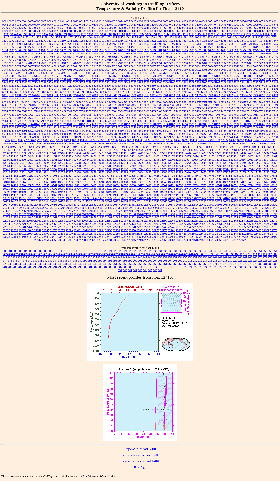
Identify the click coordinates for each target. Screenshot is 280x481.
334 (255, 267)
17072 (202, 172)
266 (190, 263)
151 (165, 257)
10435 (91, 140)
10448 (138, 140)
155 (185, 257)
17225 (6, 175)
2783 (191, 59)
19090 (273, 188)
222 (245, 260)
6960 (5, 104)
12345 (52, 149)
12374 (186, 149)
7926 (24, 121)
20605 (218, 204)
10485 (232, 140)
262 (170, 263)
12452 (61, 156)
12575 (140, 159)
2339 (101, 59)
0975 (38, 34)
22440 (100, 223)
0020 (114, 21)
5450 (185, 88)
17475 (202, 175)
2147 (31, 56)
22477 (140, 223)
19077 (257, 188)
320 (185, 267)
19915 (38, 198)
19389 (257, 191)
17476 (210, 175)
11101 (191, 146)
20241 (140, 201)
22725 (124, 227)
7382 (108, 111)
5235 (230, 79)
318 (175, 267)
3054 (159, 63)
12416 (155, 153)
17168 (250, 172)
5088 (236, 69)
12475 (187, 156)
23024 (195, 230)
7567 (76, 114)
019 (100, 251)
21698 (140, 214)
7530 (256, 111)
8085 (185, 121)
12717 (155, 166)
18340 (163, 182)
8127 (255, 121)
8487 (230, 130)
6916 (223, 101)
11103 (206, 146)
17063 (195, 172)
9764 (33, 140)
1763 (95, 53)
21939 (187, 217)
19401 (273, 191)
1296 (88, 40)
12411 (124, 153)
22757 (202, 227)
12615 (250, 159)
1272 (11, 40)
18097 (265, 178)
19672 (171, 194)
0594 (114, 27)
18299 (108, 182)
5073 (140, 69)
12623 (37, 162)
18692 (147, 185)
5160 (69, 76)
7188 (159, 108)
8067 (159, 121)
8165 (95, 124)
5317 (268, 82)
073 (95, 254)
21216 (30, 211)
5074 (146, 69)
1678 (146, 50)
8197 (236, 124)
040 (205, 251)
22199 (163, 220)
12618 (273, 159)
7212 (191, 108)
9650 (153, 137)
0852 (146, 31)
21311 (108, 211)
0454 (172, 24)
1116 (179, 34)
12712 (132, 166)
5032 (185, 66)
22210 (179, 220)
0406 (95, 24)
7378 (95, 111)
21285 (61, 211)
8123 (236, 121)
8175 (140, 124)
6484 (121, 98)
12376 (194, 149)
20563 (140, 204)
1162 (101, 37)
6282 (43, 95)
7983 (56, 121)
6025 (31, 92)
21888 (116, 217)
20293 (202, 201)
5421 (82, 88)
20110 (249, 198)
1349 (11, 43)
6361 (11, 98)
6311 (153, 95)
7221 (236, 108)
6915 (217, 101)
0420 (127, 24)
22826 (6, 230)
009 (50, 251)
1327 (178, 40)
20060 (179, 198)
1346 (268, 40)
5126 (178, 72)
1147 (6, 37)
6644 (268, 98)
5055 (37, 69)
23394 (187, 233)
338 (275, 267)
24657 (218, 239)
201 (140, 260)
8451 (127, 130)
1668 (88, 50)
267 (195, 263)
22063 (37, 220)
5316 (262, 82)
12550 (92, 159)
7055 (63, 104)
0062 (5, 24)
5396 (230, 85)
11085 (90, 146)
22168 (132, 220)
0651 (204, 27)
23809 (273, 236)
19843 (265, 194)
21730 (155, 214)
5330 (76, 85)
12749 (30, 169)
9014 (88, 133)
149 (155, 257)
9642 (133, 137)
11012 (195, 143)
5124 (165, 72)
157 (195, 257)
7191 (178, 108)
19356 (226, 191)
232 (20, 263)
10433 (75, 140)
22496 (163, 223)
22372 (61, 223)
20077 (195, 198)
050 (255, 251)
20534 (100, 204)
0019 (108, 21)
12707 (100, 166)
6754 (63, 101)
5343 (114, 85)
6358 (268, 95)
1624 (5, 50)
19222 (132, 191)
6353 (236, 95)
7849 (262, 117)
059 (25, 254)
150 (160, 257)
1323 (159, 40)
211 (190, 260)
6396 (76, 98)
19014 (155, 188)
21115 (257, 207)
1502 (146, 43)
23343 (147, 233)
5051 (18, 69)
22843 (30, 230)
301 (90, 267)
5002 (275, 63)
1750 (11, 53)
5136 (236, 72)
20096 (218, 198)
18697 (155, 185)
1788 (230, 53)
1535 (24, 47)
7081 (127, 104)
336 (265, 267)
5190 (256, 76)
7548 (11, 114)
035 (180, 251)
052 (265, 251)
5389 (198, 85)
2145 (18, 56)
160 (210, 257)
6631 (191, 98)
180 (35, 260)
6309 (140, 95)
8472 (166, 130)
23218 (100, 233)
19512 (69, 194)
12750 (37, 169)
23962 (155, 239)
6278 (18, 95)
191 (90, 260)
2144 (11, 56)
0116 (56, 24)
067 (65, 254)
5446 (159, 88)
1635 (56, 50)
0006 (37, 21)
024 (125, 251)
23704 (187, 236)
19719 (202, 194)
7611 (255, 114)
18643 (108, 185)
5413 (31, 88)
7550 (18, 114)
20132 (273, 198)
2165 (140, 56)
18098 (273, 178)
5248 (37, 82)
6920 (249, 101)
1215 (248, 37)
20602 (202, 204)
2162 (121, 56)
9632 (114, 137)
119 (5, 257)
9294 (268, 133)
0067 (37, 24)
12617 (265, 159)
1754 (37, 53)
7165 (88, 108)
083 (145, 254)
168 (250, 257)
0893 (6, 34)
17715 (53, 178)
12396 (37, 153)
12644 (202, 162)
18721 (171, 185)
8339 (211, 127)
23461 (257, 233)
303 (100, 267)
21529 (45, 214)
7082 (134, 104)
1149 (19, 37)
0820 (11, 31)
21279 (53, 211)
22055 (22, 220)
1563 (56, 47)
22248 (242, 220)
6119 (152, 92)
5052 (24, 69)
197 (120, 260)
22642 (30, 227)
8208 (24, 127)
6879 (146, 101)
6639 (236, 98)
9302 (18, 137)
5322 (24, 85)
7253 (275, 108)
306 (115, 267)
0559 (5, 27)
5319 (5, 85)
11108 (244, 146)
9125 (172, 133)
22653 (37, 227)
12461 (132, 156)
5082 (198, 69)
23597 (132, 236)
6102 (121, 92)
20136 (22, 201)
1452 (108, 43)
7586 (133, 114)
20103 (226, 198)
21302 (100, 211)
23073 (14, 233)
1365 (50, 43)
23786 (250, 236)
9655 (166, 137)
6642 (256, 98)
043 (220, 251)
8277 (166, 127)
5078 (172, 69)
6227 (243, 92)
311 (140, 267)
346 (155, 270)
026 (135, 251)
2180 (230, 56)
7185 (140, 108)
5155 (37, 76)
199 (130, 260)
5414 (37, 88)
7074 (95, 104)
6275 (275, 92)
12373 (178, 149)
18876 (85, 188)
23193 (92, 233)
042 (215, 251)
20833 (100, 207)
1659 (76, 50)
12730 (218, 166)
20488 (37, 204)
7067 (82, 104)
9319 (82, 137)
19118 (29, 191)
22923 (92, 230)
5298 (159, 82)
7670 (133, 117)
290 (35, 267)
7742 (198, 117)
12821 (22, 172)
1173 (171, 37)
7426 (191, 111)
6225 (230, 92)
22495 (155, 223)
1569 (95, 47)
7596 (172, 114)
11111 (259, 146)
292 (45, 267)
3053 (153, 63)
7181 (114, 108)
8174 (133, 124)
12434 (265, 153)
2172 (185, 56)
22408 (77, 223)
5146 (24, 76)
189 (80, 260)
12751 (45, 169)
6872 (121, 101)
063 (45, 254)
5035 (204, 66)
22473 (124, 223)
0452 (159, 24)
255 (135, 263)
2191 (5, 59)
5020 (114, 66)
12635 (132, 162)
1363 (37, 43)
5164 (95, 76)
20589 (179, 204)
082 (140, 254)
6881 (153, 101)
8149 (50, 124)
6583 (166, 98)
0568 (37, 27)
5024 (133, 66)
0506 (236, 24)
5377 (140, 85)
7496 (236, 111)
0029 (146, 21)
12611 (218, 159)
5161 (76, 76)
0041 (204, 21)
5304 (198, 82)
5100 (25, 72)
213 (200, 260)
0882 (249, 31)
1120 (204, 34)
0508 (249, 24)
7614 (275, 114)
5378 (146, 85)
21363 (132, 211)
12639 (163, 162)
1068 (58, 34)
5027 (153, 66)
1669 (95, 50)
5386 (185, 85)
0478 (217, 24)
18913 (100, 188)
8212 (50, 127)
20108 (234, 198)
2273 (50, 59)
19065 (218, 188)
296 (65, 267)
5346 (127, 85)
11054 (257, 143)
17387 (124, 175)
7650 (76, 117)
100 (200, 254)
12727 (195, 166)
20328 (210, 201)
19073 (250, 188)
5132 (210, 72)
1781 (185, 53)
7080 (121, 104)
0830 (63, 31)
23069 (265, 230)
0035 (185, 21)
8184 (185, 124)
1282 (76, 40)
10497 (271, 140)
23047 (218, 230)
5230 (198, 79)
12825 (53, 172)
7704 (191, 117)
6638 (230, 98)
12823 (37, 172)
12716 (147, 166)
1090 (128, 34)
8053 (140, 121)
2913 (121, 63)
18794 (250, 185)
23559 (100, 236)
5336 (108, 85)
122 (20, 257)
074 (100, 254)
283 (275, 263)
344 (145, 270)
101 (205, 254)
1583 (185, 47)
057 (15, 254)
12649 (242, 162)
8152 (63, 124)
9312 (56, 137)
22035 (6, 220)
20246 (147, 201)
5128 (191, 72)
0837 (108, 31)
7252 (268, 108)
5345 (121, 85)
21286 (69, 211)
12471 (163, 156)
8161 (69, 124)
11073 (44, 146)
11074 (51, 146)
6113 (133, 92)
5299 (166, 82)
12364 (107, 149)
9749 (236, 137)
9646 (146, 137)
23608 (147, 236)
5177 (178, 76)
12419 (179, 153)
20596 (195, 204)
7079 (114, 104)
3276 (172, 63)
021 (110, 251)
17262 (14, 175)
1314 (108, 40)
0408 (108, 24)
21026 (226, 207)
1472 (127, 43)
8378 (249, 127)
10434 (83, 140)
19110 (22, 191)
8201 (262, 124)
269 (205, 263)
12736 (242, 166)
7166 (95, 108)
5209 (69, 79)
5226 (172, 79)
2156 (88, 56)
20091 (210, 198)
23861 (69, 239)
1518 (230, 43)
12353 (60, 149)
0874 (204, 31)
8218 (88, 127)
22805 (265, 227)
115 (260, 254)
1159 (82, 37)
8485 (217, 130)
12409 (108, 153)
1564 (63, 47)
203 (150, 260)
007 (40, 251)
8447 (114, 130)
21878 (85, 217)
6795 (108, 101)
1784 (204, 53)
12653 (273, 162)
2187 (256, 56)
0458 (198, 24)
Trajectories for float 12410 (140, 448)
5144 (11, 76)
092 (175, 254)
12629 (85, 162)
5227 (178, 79)
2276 (69, 59)
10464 (201, 140)
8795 (18, 133)
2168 (159, 56)
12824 (45, 172)
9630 (101, 137)
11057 (272, 143)
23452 (242, 233)
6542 (159, 98)
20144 (45, 201)
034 (175, 251)
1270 (273, 37)
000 (5, 251)
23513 (53, 236)
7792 (217, 117)
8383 (275, 127)
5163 (88, 76)
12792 (265, 169)
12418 (171, 153)
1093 (148, 34)
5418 (63, 88)
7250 (256, 108)
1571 (108, 47)
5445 (153, 88)
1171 (158, 37)
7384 (114, 111)
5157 (50, 76)
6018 (262, 88)
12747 (14, 169)
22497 (171, 223)
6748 (24, 101)
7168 (108, 108)
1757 (56, 53)
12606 (179, 159)
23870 (85, 239)
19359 (234, 191)
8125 (243, 121)
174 (5, 260)
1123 (223, 34)
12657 (30, 166)
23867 (77, 239)
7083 (140, 104)
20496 (53, 204)
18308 (124, 182)
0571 (56, 27)
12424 (210, 153)
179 (30, 260)
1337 (217, 40)
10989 (93, 143)
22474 (132, 223)
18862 (69, 188)
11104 (214, 146)
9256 (191, 133)
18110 (14, 182)
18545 (30, 185)
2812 (24, 63)
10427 (59, 140)
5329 (69, 85)
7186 (146, 108)
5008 (37, 66)
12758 (85, 169)
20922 (148, 207)
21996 (265, 217)
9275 (236, 133)
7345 (63, 111)
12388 (6, 153)
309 (130, 267)
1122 (216, 34)
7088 (166, 104)
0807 (275, 27)
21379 (147, 211)
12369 (147, 149)
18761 (218, 185)
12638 (155, 162)
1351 (24, 43)
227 (270, 260)
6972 (37, 104)
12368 (139, 149)
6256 (268, 92)
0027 (133, 21)
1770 (140, 53)
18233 (69, 182)
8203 (268, 124)
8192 (211, 124)
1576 (140, 47)
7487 (230, 111)
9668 (204, 137)
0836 (101, 31)
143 (125, 257)
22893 (69, 230)
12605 (171, 159)
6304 (108, 95)
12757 (77, 169)
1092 (141, 34)
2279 (88, 59)
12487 (273, 156)
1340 (236, 40)
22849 (37, 230)
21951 (202, 217)
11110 (252, 146)
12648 (234, 162)
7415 (172, 111)
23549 (85, 236)
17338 (85, 175)
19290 (155, 191)
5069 (121, 69)
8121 (230, 121)
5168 (121, 76)
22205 (171, 220)
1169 (145, 37)
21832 (265, 214)
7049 (56, 104)
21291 (77, 211)
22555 (234, 223)
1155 (57, 37)
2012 (275, 53)
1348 (5, 43)
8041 (121, 121)
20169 (77, 201)
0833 (82, 31)
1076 (77, 34)
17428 (155, 175)
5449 (178, 88)
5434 (133, 88)
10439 (114, 140)
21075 (242, 207)
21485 (249, 211)
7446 (211, 111)
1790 (243, 53)
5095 (5, 72)
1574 (127, 47)
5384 (172, 85)
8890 (43, 133)
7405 (153, 111)
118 (274, 254)
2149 (43, 56)
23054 (242, 230)
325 (210, 267)
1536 (31, 47)
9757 (268, 137)
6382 (37, 98)
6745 (5, 101)
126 (40, 257)
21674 (116, 214)
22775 (234, 227)
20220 (116, 201)
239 (55, 263)
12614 (242, 159)
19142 (61, 191)
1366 (56, 43)
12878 (92, 172)
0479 (223, 24)
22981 (171, 230)
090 (170, 254)
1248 (260, 37)
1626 (18, 50)
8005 (69, 121)
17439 (179, 175)
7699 (178, 117)
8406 (69, 130)
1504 (159, 43)
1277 (43, 40)
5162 (82, 76)
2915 (133, 63)
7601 (204, 114)
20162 (69, 201)
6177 (172, 92)
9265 (217, 133)
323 (200, 267)
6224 (223, 92)
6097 (95, 92)
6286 (69, 95)
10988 (85, 143)
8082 (179, 121)
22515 (187, 223)
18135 (29, 182)
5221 (140, 79)
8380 (256, 127)
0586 (82, 27)
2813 (31, 63)
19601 (116, 194)
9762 (20, 140)
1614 (223, 47)
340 (125, 270)
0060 (268, 21)
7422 (178, 111)
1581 (172, 47)
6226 (236, 92)
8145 (37, 124)
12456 (92, 156)
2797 (275, 59)
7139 (255, 104)
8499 (256, 130)
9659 (178, 137)
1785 (211, 53)
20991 (210, 207)
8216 (76, 127)
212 (195, 260)
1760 (76, 53)
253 (125, 263)
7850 (268, 117)
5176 (172, 76)
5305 (204, 82)
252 (120, 263)
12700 (77, 166)
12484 (257, 156)
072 (90, 254)
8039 (114, 121)
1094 (154, 34)
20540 (108, 204)
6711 (275, 98)
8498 (249, 130)
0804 (262, 27)
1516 (217, 43)
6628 (172, 98)
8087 (191, 121)
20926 (155, 207)
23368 (171, 233)
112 (245, 254)
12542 (61, 159)
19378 (249, 191)
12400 (53, 153)
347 (160, 270)
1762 (88, 53)
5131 (204, 72)
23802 (257, 236)
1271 (5, 40)
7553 (31, 114)
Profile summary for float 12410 (139, 455)
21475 (234, 211)
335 (260, 267)
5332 (88, 85)
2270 (31, 59)
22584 (265, 223)
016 (85, 251)
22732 (140, 227)
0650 (198, 27)
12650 (250, 162)
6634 (211, 98)
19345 (210, 191)
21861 (53, 217)
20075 (187, 198)
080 (130, 254)
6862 (114, 101)
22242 (226, 220)
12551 (100, 159)
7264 (50, 111)
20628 (265, 204)
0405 (88, 24)
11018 (218, 143)
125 (35, 257)
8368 (217, 127)
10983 (46, 143)
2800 (18, 63)
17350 (100, 175)
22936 (108, 230)
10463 (193, 140)
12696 (69, 166)
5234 (223, 79)
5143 (5, 76)
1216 (254, 37)
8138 (5, 124)
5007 (31, 66)
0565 (18, 27)
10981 (30, 143)
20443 (22, 204)
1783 (198, 53)
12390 (14, 153)
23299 (116, 233)
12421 (195, 153)
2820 (76, 63)
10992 (117, 143)
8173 (127, 124)
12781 (187, 169)
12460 (124, 156)
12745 (6, 169)
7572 (95, 114)
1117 (185, 34)
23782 (242, 236)
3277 (178, 63)
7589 (146, 114)
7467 (223, 111)
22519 (195, 223)
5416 (50, 88)
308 (125, 267)
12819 (6, 172)
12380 (225, 149)
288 (25, 267)
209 (180, 260)
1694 (236, 50)
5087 (230, 69)
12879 (100, 172)
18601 (77, 185)
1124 (229, 34)
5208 (63, 79)
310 (135, 267)
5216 (114, 79)
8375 (243, 127)
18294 (100, 182)
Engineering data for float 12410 (140, 461)
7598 (185, 114)
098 (190, 254)
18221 (61, 182)
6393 (63, 98)
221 (240, 260)
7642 (56, 117)
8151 (56, 124)
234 (30, 263)
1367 (63, 43)
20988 (203, 207)
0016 (95, 21)
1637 (63, 50)
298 (75, 267)
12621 (22, 162)
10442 (122, 140)
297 (70, 267)
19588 (100, 194)
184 (55, 260)
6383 (43, 98)
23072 (6, 233)
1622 (268, 47)
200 (135, 260)
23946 (140, 239)
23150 (69, 233)
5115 (114, 72)
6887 (185, 101)
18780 (242, 185)
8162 (76, 124)
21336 (116, 211)
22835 (22, 230)
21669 (108, 214)
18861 (61, 188)
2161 (114, 56)
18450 (257, 182)
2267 (11, 59)
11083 (75, 146)
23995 (179, 239)
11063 (20, 146)
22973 (163, 230)
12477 (202, 156)
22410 (85, 223)
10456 (161, 140)
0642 (153, 27)
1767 (121, 53)
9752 (249, 137)
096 (180, 254)
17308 (53, 175)
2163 (127, 56)
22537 (210, 223)
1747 (268, 50)
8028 (108, 121)
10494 (256, 140)
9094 (140, 133)
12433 (257, 153)
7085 (153, 104)
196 (115, 260)
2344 (133, 59)
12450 (45, 156)
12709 (116, 166)
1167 (133, 37)
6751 (43, 101)
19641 (155, 194)
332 (245, 267)
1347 (275, 40)
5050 (11, 69)
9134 (178, 133)
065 (55, 254)
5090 (249, 69)
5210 (76, 79)
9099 (159, 133)
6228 (249, 92)
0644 (166, 27)
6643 (262, 98)
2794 (256, 59)
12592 (147, 159)
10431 (67, 140)
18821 (14, 188)
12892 (179, 172)
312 (145, 267)
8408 (76, 130)
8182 (172, 124)
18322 (147, 182)
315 (160, 267)
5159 (63, 76)
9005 (82, 133)
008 (45, 251)
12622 (30, 162)
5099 (18, 72)
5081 (191, 69)
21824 (250, 214)
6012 (255, 88)
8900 (76, 133)
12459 (116, 156)
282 (270, 263)
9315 (69, 137)
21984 (250, 217)
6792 (88, 101)
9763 (27, 140)
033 (170, 251)
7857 (275, 117)
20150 (61, 201)
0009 (50, 21)
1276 (37, 40)
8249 (133, 127)
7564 (69, 114)
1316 (121, 40)
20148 (53, 201)
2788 (223, 59)
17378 (108, 175)
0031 (159, 21)
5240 (262, 79)
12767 (100, 169)
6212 (185, 92)
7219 (223, 108)
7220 (230, 108)
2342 (121, 59)
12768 (108, 169)
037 (190, 251)
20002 (108, 198)
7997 (63, 121)
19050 (195, 188)
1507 (166, 43)
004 (25, 251)
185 (60, 260)
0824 (37, 31)
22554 (226, 223)
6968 (24, 104)
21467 (226, 211)
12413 (140, 153)
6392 (56, 98)
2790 (236, 59)
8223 (95, 127)
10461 (185, 140)
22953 (116, 230)
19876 (22, 198)
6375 (24, 98)
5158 (56, 76)
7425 (185, 111)
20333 (226, 201)
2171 (178, 56)
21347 (124, 211)
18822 (22, 188)
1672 (114, 50)
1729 (256, 50)
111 (240, 254)
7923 (18, 121)
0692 (249, 27)
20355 (257, 201)
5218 (127, 79)
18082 (250, 178)
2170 (172, 56)
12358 (68, 149)
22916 (85, 230)
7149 (275, 104)
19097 (6, 191)
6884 (172, 101)
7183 (127, 108)
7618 (11, 117)
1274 (24, 40)
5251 (56, 82)
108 (225, 254)
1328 (185, 40)
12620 (14, 162)
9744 (230, 137)
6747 (18, 101)
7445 (204, 111)
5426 (114, 88)
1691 (217, 50)
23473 (265, 233)
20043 (140, 198)
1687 (198, 50)
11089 (105, 146)
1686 (191, 50)
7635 (43, 117)
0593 (108, 27)
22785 (242, 227)
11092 (129, 146)
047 (240, 251)
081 (135, 254)
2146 (24, 56)
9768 (52, 140)
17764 (69, 178)
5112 (95, 72)
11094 (144, 146)
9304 (31, 137)
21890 (124, 217)
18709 (163, 185)
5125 (171, 72)
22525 (202, 223)
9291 (256, 133)
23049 (226, 230)
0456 (185, 24)
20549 (124, 204)
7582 (121, 114)
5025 (140, 66)
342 (135, 270)
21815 (234, 214)
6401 (95, 98)
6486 (133, 98)
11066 (36, 146)
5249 (43, 82)
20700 (53, 207)
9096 (153, 133)
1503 (153, 43)
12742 (265, 166)
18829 (37, 188)
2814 (37, 63)
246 (90, 263)
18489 (14, 185)
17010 (187, 172)
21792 (195, 214)
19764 (242, 194)
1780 (178, 53)
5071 (127, 69)
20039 (124, 198)
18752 (202, 185)
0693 (256, 27)
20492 (45, 204)
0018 (101, 21)
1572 (114, 47)
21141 (273, 207)
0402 (76, 24)
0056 (243, 21)
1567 (82, 47)
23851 (45, 239)
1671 (108, 50)
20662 (30, 207)
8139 (11, 124)
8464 (146, 130)
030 (155, 251)
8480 (191, 130)
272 (220, 263)
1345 (262, 40)
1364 (43, 43)
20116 (257, 198)
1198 (196, 37)
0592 (101, 27)
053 (270, 251)
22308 (45, 223)
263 (175, 263)
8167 (108, 124)
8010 (89, 121)
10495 (264, 140)
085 (155, 254)
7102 (211, 104)
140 (110, 257)
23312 (124, 233)
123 (25, 257)
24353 (187, 239)
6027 (44, 92)
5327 (56, 85)
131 (65, 257)
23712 (195, 236)
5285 (133, 82)
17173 (257, 172)
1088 (116, 34)
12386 (272, 149)
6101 (114, 92)
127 (45, 257)
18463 (273, 182)
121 (15, 257)
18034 (195, 178)
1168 (139, 37)
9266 (223, 133)
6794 (101, 101)
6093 (69, 92)
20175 (85, 201)
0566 (24, 27)
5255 (76, 82)
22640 (22, 227)
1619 (256, 47)
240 (60, 263)
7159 (63, 108)
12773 (132, 169)
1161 (95, 37)
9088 (121, 133)
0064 (18, 24)
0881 (243, 31)
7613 (268, 114)
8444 (108, 130)
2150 (50, 56)
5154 (31, 76)
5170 (133, 76)
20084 (202, 198)
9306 (44, 137)
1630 (24, 50)
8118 (223, 121)
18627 (92, 185)
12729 (210, 166)
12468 (155, 156)
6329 (172, 95)
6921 (256, 101)
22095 (77, 220)
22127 (100, 220)
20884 (124, 207)
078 (120, 254)
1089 (122, 34)
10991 (109, 143)
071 (85, 254)
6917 (230, 101)
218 (225, 260)
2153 (69, 56)
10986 (70, 143)
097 (185, 254)
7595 (166, 114)
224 (255, 260)
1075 (71, 34)
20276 (187, 201)
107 (220, 254)
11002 (164, 143)
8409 (82, 130)
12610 (210, 159)
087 (165, 254)
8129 (262, 121)
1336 (211, 40)
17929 (124, 178)
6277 (11, 95)
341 (130, 270)
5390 (204, 85)
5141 (268, 72)
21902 (147, 217)
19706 (187, 194)
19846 (273, 194)
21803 (202, 214)
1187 (177, 37)
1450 (95, 43)
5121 (146, 72)
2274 (56, 59)
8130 (268, 121)
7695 (166, 117)
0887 (262, 31)
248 (100, 263)
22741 (155, 227)
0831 (69, 31)
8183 (178, 124)
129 (55, 257)
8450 (121, 130)
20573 (155, 204)
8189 (204, 124)
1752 (24, 53)
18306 (116, 182)
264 (180, 263)
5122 (152, 72)
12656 (22, 166)
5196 (18, 79)
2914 (127, 63)
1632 (37, 50)
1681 (159, 50)
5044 (249, 66)
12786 (226, 169)
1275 (31, 40)
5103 (44, 72)
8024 (101, 121)
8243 (121, 127)
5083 (204, 69)
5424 (101, 88)
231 (15, 263)
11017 (210, 143)
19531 (77, 194)
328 (225, 267)
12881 (116, 172)
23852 (53, 239)
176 (15, 260)
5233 (217, 79)
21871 (69, 217)
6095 (82, 92)
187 (70, 260)
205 (160, 260)
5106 (63, 72)
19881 (30, 198)
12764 (92, 169)
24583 (210, 239)
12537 (37, 159)
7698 (172, 117)
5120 (139, 72)
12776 (155, 169)
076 (110, 254)
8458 (133, 130)
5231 (204, 79)
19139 (53, 191)
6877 (140, 101)
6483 (114, 98)
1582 (178, 47)
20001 (100, 198)
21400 (163, 211)
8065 (146, 121)
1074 (64, 34)
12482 (242, 156)
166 (240, 257)
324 (205, 267)
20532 (92, 204)
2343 (127, 59)
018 (95, 251)
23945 (132, 239)
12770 (124, 169)
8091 (204, 121)
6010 (243, 88)
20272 (179, 201)
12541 (53, 159)
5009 (43, 66)
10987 (77, 143)
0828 (50, 31)
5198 (31, 79)
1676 (133, 50)
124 (30, 257)
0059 (262, 21)
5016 (88, 66)
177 (20, 260)
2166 (146, 56)
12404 (77, 153)
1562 (50, 47)
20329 (218, 201)
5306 (211, 82)
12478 (210, 156)
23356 (155, 233)
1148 (13, 37)
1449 (88, 43)
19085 (265, 188)
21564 (69, 214)
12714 (140, 166)
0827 (43, 31)
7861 (5, 121)
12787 (234, 169)
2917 (146, 63)
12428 (226, 153)
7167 (101, 108)
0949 (19, 34)
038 (195, 251)
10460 (177, 140)
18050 (202, 178)
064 (50, 254)
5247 (31, 82)
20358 (265, 201)
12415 (147, 153)
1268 (267, 37)
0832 (76, 31)
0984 (45, 34)
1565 (69, 47)
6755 (69, 101)
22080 (53, 220)
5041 (243, 66)
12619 (6, 162)
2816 (50, 63)
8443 (101, 130)
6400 (88, 98)
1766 (114, 53)
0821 (18, 31)
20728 (77, 207)
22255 (250, 220)
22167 (124, 220)
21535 (53, 214)
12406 (85, 153)
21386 (155, 211)
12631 (100, 162)
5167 (114, 76)
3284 (223, 63)
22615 (6, 227)
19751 (234, 194)
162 (220, 257)
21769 (179, 214)
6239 (262, 92)
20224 (124, 201)
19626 (147, 194)
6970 (31, 104)
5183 (217, 76)
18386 (210, 182)
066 (60, 254)
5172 (146, 76)
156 (190, 257)
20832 (93, 207)
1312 (95, 40)
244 (80, 263)
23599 (140, 236)
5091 (256, 69)
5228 (185, 79)
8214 (63, 127)
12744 (273, 166)
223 (250, 260)
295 (60, 267)
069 (75, 254)
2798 (5, 63)
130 (60, 257)
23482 (6, 236)
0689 (230, 27)
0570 (50, 27)
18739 (195, 185)
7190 (172, 108)
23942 (124, 239)
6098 (101, 92)
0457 (191, 24)
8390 (18, 130)
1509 (172, 43)
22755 (195, 227)
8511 (275, 130)
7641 (50, 117)
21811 (226, 214)
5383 (166, 85)
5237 (243, 79)
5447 (166, 88)
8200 (256, 124)
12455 (85, 156)
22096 (85, 220)
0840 (121, 31)
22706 (85, 227)
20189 (100, 201)
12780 (179, 169)
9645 (140, 137)
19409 (6, 194)
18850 (45, 188)
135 (85, 257)
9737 (223, 137)
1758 (63, 53)
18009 (155, 178)
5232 (211, 79)
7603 (211, 114)
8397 (56, 130)
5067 (108, 69)
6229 (255, 92)
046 (235, 251)
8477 (185, 130)
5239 (256, 79)
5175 (166, 76)
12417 (163, 153)
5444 (146, 88)
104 (215, 254)
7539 (262, 111)
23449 (234, 233)
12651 (257, 162)
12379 (217, 149)
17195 (273, 172)
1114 (167, 34)
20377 (6, 204)
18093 (257, 178)
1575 (133, 47)
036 (185, 251)
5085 (217, 69)
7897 (11, 121)
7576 (108, 114)
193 (100, 260)
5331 (82, 85)
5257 (82, 82)
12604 (163, 159)
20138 (37, 201)
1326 (172, 40)
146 (140, 257)
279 (255, 263)
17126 (218, 172)
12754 (61, 169)
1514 (204, 43)
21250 (37, 211)
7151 (11, 108)
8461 (140, 130)
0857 (178, 31)
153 (175, 257)
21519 (30, 214)
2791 (243, 59)
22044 (14, 220)
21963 (218, 217)
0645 (172, 27)
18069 (234, 178)
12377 (202, 149)
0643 (159, 27)
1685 (185, 50)
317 (170, 267)
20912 (132, 207)
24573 (202, 239)
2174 (198, 56)
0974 (32, 34)
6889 (198, 101)
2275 (63, 59)
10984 (54, 143)
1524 (268, 43)
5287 (140, 82)
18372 (194, 182)
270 (210, 263)
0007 (43, 21)
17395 (132, 175)
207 (170, 260)
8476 (178, 130)
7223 (249, 108)
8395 (50, 130)
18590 (61, 185)
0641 (146, 27)
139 (105, 257)
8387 (11, 130)
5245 (18, 82)
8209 (31, 127)
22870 (53, 230)
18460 (265, 182)
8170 (114, 124)
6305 (114, 95)
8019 (95, 121)
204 (155, 260)
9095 (146, 133)
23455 (250, 233)
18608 (85, 185)
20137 (30, 201)
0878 (230, 31)
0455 (178, 24)
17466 (195, 175)
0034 (178, 21)
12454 (77, 156)
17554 (265, 175)
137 (95, 257)
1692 (223, 50)
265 (185, 263)
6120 (159, 92)
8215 (69, 127)
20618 (226, 204)
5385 (178, 85)
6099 (108, 92)
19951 (45, 198)
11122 (29, 149)
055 (5, 254)
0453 (166, 24)
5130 (197, 72)
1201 (215, 37)
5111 (89, 72)
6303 (101, 95)
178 (25, 260)
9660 (185, 137)
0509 (256, 24)
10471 (216, 140)
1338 (223, 40)
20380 (14, 204)
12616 (257, 159)
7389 (121, 111)
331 (240, 267)
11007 (179, 143)
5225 (166, 79)
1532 (11, 47)
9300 (5, 137)
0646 (178, 27)
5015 (82, 66)
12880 (108, 172)
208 (175, 260)
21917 (171, 217)
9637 (127, 137)
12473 (179, 156)
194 (105, 260)
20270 (171, 201)
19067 (234, 188)
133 (75, 257)
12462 (140, 156)
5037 (217, 66)
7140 (262, 104)
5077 (166, 69)
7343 (56, 111)
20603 (210, 204)
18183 (53, 182)
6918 (236, 101)
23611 (163, 236)
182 (45, 260)
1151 (32, 37)
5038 (223, 66)
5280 (101, 82)
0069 (50, 24)
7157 (50, 108)
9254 (185, 133)
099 (195, 254)
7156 (43, 108)
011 (60, 251)
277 (245, 263)
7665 (114, 117)
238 (50, 263)
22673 (53, 227)
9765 (39, 140)
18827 (30, 188)
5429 (121, 88)
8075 (166, 121)
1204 (235, 37)
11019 (226, 143)
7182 (121, 108)
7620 (24, 117)
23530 (77, 236)
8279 (172, 127)
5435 (140, 88)
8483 (211, 130)
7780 (204, 117)
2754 (172, 59)
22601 (273, 223)
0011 (63, 21)
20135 (14, 201)
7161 (76, 108)
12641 (179, 162)
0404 (82, 24)
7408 (159, 111)
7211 (185, 108)
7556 (37, 114)
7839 (249, 117)
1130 (267, 34)
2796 (268, 59)
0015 (88, 21)
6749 (31, 101)
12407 (92, 153)
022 (115, 251)
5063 (82, 69)
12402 (69, 153)
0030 (153, 21)
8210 (37, 127)
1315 (114, 40)
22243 (234, 220)
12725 (187, 166)
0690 (236, 27)
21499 (6, 214)
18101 (6, 182)
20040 (132, 198)
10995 (132, 143)
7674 (146, 117)
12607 (187, 159)
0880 (236, 31)
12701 (85, 166)
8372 (230, 127)
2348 (159, 59)
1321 (146, 40)
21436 (194, 211)
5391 (211, 85)
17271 (37, 175)
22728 (132, 227)
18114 (22, 182)
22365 (53, 223)
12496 (22, 159)
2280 (95, 59)
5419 (69, 88)
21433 (187, 211)
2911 (108, 63)
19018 (171, 188)
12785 (218, 169)
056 (10, 254)
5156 (43, 76)
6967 (18, 104)
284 (5, 267)
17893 (100, 178)
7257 (11, 111)
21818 (242, 214)
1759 (69, 53)
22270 (273, 220)
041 (210, 251)
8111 (217, 121)
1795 (262, 53)
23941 (116, 239)
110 (235, 254)
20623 (250, 204)
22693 (69, 227)
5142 (274, 72)
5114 (108, 72)
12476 (195, 156)
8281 (178, 127)
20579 (163, 204)
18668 (132, 185)
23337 (140, 233)
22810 (273, 227)
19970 (61, 198)
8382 (268, 127)
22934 (100, 230)
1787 (223, 53)
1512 (191, 43)
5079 (178, 69)
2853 (88, 63)
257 (145, 263)
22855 (45, 230)
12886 (155, 172)
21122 (265, 207)
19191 (100, 191)
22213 (187, 220)
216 (215, 260)
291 (40, 267)
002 (15, 251)
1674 (127, 50)
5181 (204, 76)
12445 (6, 156)
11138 (45, 149)
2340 (108, 59)
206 (165, 260)
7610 (249, 114)
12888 (163, 172)
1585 (198, 47)
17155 (242, 172)
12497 (30, 159)
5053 (31, 69)
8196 (230, 124)
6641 (249, 98)
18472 (6, 185)
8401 (63, 130)
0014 (82, 21)
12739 (250, 166)
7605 (223, 114)
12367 (131, 149)
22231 (210, 220)
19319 (187, 191)
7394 (127, 111)
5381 (159, 85)
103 (210, 254)
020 (105, 251)
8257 (159, 127)
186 (65, 260)
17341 (92, 175)
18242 (77, 182)
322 (195, 267)
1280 (63, 40)
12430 (242, 153)
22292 (37, 223)
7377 (88, 111)
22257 (257, 220)
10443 (130, 140)
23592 (116, 236)
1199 (202, 37)
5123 (159, 72)
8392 (31, 130)
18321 (139, 182)
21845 (30, 217)
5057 (50, 69)
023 (120, 251)
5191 (262, 76)
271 (215, 263)
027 (140, 251)
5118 (127, 72)
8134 (275, 121)
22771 (226, 227)
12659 (45, 166)
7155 (37, 108)
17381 (116, 175)
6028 (50, 92)
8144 (31, 124)
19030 (179, 188)
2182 (243, 56)
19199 (108, 191)
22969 (140, 230)
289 (30, 267)
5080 (185, 69)
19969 (53, 198)
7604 (217, 114)
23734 (210, 236)
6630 (185, 98)
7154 (31, 108)
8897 (56, 133)
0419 (121, 24)
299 (80, 267)
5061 (69, 69)
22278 (14, 223)
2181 (236, 56)
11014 (202, 143)
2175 (204, 56)
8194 (223, 124)
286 (15, 267)
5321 (18, 85)
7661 (101, 117)
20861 (116, 207)
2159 (108, 56)
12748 (22, 169)
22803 (257, 227)
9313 (63, 137)
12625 (53, 162)
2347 (153, 59)
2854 (95, 63)
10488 (240, 140)
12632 (108, 162)
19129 (45, 191)
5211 (82, 79)
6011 (249, 88)
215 (210, 260)
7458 (217, 111)
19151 (69, 191)
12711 (124, 166)
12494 (14, 159)
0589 (88, 27)
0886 (256, 31)
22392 (69, 223)
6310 (146, 95)
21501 (14, 214)
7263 (43, 111)
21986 (257, 217)
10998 (156, 143)
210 (185, 260)
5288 (146, 82)
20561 (132, 204)
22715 (92, 227)
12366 (123, 149)
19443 (37, 194)
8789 (11, 133)
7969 (50, 121)
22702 (77, 227)
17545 (250, 175)
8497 (243, 130)
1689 (211, 50)
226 (265, 260)
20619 (234, 204)
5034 (198, 66)
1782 (191, 53)
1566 (76, 47)
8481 (198, 130)
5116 (120, 72)
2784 (198, 59)
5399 (249, 85)
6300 (82, 95)
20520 (61, 204)
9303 (24, 137)
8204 (275, 124)
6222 (210, 92)
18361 (179, 182)
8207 (18, 127)
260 (160, 263)
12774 (140, 169)
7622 (31, 117)
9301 (11, 137)
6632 (198, 98)
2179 (223, 56)
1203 (228, 37)
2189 (268, 56)
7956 (37, 121)
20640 (6, 207)
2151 (56, 56)
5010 (50, 66)
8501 (262, 130)
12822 (30, 172)
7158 (56, 108)
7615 (5, 117)
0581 (63, 27)
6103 (127, 92)
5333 (95, 85)
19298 (163, 191)
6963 (11, 104)
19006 (147, 188)
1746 (262, 50)
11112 (267, 146)
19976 (69, 198)
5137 (242, 72)
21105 (250, 207)
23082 (22, 233)
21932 (179, 217)
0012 (69, 21)
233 (25, 263)
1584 (191, 47)
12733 (226, 166)
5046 (262, 66)
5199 (37, 79)
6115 (140, 92)
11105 (221, 146)
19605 (124, 194)
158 (200, 257)
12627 (69, 162)
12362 (92, 149)
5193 (275, 76)
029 (150, 251)
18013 (163, 178)
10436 (98, 140)
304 (105, 267)
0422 (140, 24)
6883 (166, 101)
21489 (265, 211)
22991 (187, 230)
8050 (127, 121)
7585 (127, 114)
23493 (30, 236)
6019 (268, 88)
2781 (178, 59)
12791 (257, 169)
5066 (101, 69)
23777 (234, 236)
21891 (132, 217)
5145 (18, 76)
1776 (153, 53)
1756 (50, 53)
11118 (14, 149)
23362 (163, 233)
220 (235, 260)
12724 (179, 166)
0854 (159, 31)
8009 (82, 121)
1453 (114, 43)
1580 (166, 47)
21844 (22, 217)
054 (275, 251)
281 (265, 263)
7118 (236, 104)
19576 (85, 194)
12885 (147, 172)
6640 (243, 98)
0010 (56, 21)
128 (50, 257)
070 (80, 254)
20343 (242, 201)
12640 (171, 162)
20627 (257, 204)
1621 (262, 47)
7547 (5, 114)
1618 (249, 47)
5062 (76, 69)
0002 (11, 21)
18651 (116, 185)
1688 (204, 50)
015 (80, 251)
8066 (153, 121)
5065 (95, 69)
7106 (217, 104)
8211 (43, 127)
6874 (133, 101)
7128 (243, 104)
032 (165, 251)
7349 (69, 111)
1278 (50, 40)
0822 (24, 31)
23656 (171, 236)
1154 (51, 37)
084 (150, 254)
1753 (31, 53)
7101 (204, 104)
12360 (76, 149)
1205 (241, 37)
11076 (59, 146)
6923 (268, 101)
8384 (5, 130)
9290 (249, 133)
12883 (132, 172)
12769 (116, 169)
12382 (241, 149)
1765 (108, 53)
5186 (230, 76)
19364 (242, 191)
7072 (89, 104)
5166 (108, 76)
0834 (88, 31)
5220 (133, 79)
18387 (218, 182)
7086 (159, 104)
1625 (11, 50)
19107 (14, 191)
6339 (211, 95)
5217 (121, 79)
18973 (132, 188)
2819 (69, 63)
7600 (198, 114)
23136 (61, 233)
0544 (275, 24)
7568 (82, 114)
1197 (190, 37)
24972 (242, 239)
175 (10, 260)
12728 (202, 166)
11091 (121, 146)
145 (135, 257)
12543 (69, 159)
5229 (191, 79)
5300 (172, 82)
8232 (108, 127)
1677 (140, 50)
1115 (173, 34)
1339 (230, 40)
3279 (191, 63)
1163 (108, 37)
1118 (191, 34)
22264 (265, 220)
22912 (77, 230)
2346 (146, 59)
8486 (223, 130)
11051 (241, 143)
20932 (163, 207)
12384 (257, 149)
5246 (24, 82)
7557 (43, 114)
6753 (56, 101)
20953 (171, 207)
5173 (153, 76)
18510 (22, 185)
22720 (100, 227)
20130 (265, 198)
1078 (90, 34)
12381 (233, 149)
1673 (121, 50)
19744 (218, 194)
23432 (218, 233)
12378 (210, 149)
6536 (146, 98)
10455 (154, 140)
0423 (146, 24)
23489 (22, 236)
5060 (63, 69)
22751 (179, 227)
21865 (61, 217)
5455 (211, 88)
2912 (114, 63)
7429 (198, 111)
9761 (14, 140)
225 (260, 260)
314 (155, 267)
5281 (108, 82)
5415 (43, 88)
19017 (163, 188)
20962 (179, 207)
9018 (101, 133)
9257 (198, 133)
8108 (211, 121)
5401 (262, 85)
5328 (63, 85)
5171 (140, 76)
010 (55, 251)
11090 (113, 146)
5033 (191, 66)
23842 (37, 239)
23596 (124, 236)
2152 (63, 56)
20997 (218, 207)
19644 (163, 194)
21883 (108, 217)
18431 (249, 182)
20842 (108, 207)
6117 (146, 92)
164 (230, 257)
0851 (140, 31)
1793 (256, 53)
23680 (179, 236)
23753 (226, 236)
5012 (63, 66)
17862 (92, 178)
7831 (236, 117)
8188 (198, 124)
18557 (45, 185)
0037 (191, 21)
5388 (191, 85)
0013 (76, 21)
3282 (211, 63)
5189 (249, 76)
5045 (256, 66)
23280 (108, 233)
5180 (198, 76)
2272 (43, 59)
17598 (6, 178)
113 (250, 254)
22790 (250, 227)
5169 (127, 76)
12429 (234, 153)
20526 (69, 204)
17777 (77, 178)
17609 (14, 178)
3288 (249, 63)
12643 (195, 162)
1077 (83, 34)
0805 (268, 27)
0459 (204, 24)
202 (145, 260)
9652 (159, 137)
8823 (37, 133)
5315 (256, 82)
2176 (211, 56)
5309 (230, 82)
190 (85, 260)
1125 (235, 34)
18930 (116, 188)
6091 (56, 92)
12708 (108, 166)
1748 (275, 50)
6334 (178, 95)
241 (65, 263)
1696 (249, 50)
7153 (24, 108)
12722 (163, 166)
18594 (69, 185)
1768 (127, 53)
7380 (101, 111)
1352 (31, 43)
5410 (11, 88)
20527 (77, 204)
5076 (159, 69)
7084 (146, 104)
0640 (140, 27)
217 (220, 260)
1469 (121, 43)
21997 (273, 217)
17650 (30, 178)
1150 (25, 37)
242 (70, 263)
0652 (211, 27)
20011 (116, 198)
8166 (101, 124)
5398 (243, 85)
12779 (171, 169)
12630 (92, 162)
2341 (114, 59)
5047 (268, 66)
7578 (114, 114)
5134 (223, 72)
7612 (262, 114)
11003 (172, 143)
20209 (108, 201)
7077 (101, 104)
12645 (210, 162)
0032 (166, 21)
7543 (268, 111)
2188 (262, 56)
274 (230, 263)
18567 (53, 185)
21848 (37, 217)
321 (190, 267)
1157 (70, 37)
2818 (63, 63)
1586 (204, 47)
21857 (45, 217)
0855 (166, 31)
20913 (140, 207)
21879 (92, 217)
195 (110, 260)
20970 (187, 207)
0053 (223, 21)
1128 (255, 34)
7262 (37, 111)
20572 (147, 204)
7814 (230, 117)
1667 (82, 50)
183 (50, 260)
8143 (24, 124)
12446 (14, 156)
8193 (217, 124)
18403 (234, 182)
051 (260, 251)
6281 (37, 95)
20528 (85, 204)
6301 (88, 95)
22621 (14, 227)
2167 (153, 56)
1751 (18, 53)
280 (260, 263)
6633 (204, 98)
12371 (162, 149)
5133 (216, 72)
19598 (108, 194)
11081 (67, 146)
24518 (195, 239)
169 (255, 257)
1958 (268, 53)
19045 (187, 188)
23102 (37, 233)
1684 (178, 50)
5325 (43, 85)
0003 (18, 21)
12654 (6, 166)
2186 (249, 56)
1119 (198, 34)
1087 (109, 34)
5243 (5, 82)
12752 (53, 169)
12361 (84, 149)
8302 (198, 127)
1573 (121, 47)
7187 (153, 108)
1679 (153, 50)
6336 (191, 95)
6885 (178, 101)
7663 (108, 117)
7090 (179, 104)
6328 (166, 95)
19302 (171, 191)
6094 (76, 92)
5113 (101, 72)
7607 (236, 114)
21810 (218, 214)
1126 (242, 34)
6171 (165, 92)
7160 (69, 108)
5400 (256, 85)
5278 (88, 82)
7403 (146, 111)
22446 (108, 223)
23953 (147, 239)
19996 (93, 198)
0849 (133, 31)
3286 (236, 63)
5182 (211, 76)
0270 (63, 24)
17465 (187, 175)
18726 (179, 185)
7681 (153, 117)
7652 (82, 117)
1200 (209, 37)
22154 (116, 220)
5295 (153, 82)
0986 (51, 34)
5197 (24, 79)
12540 (45, 159)
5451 (191, 88)
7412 (166, 111)
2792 (249, 59)
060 (30, 254)
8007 (76, 121)
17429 (163, 175)
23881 (92, 239)
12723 (171, 166)
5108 (76, 72)
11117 (7, 149)
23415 (210, 233)
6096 (89, 92)
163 (225, 257)
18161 (37, 182)
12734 (234, 166)
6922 (262, 101)
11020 (234, 143)
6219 (198, 92)
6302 (95, 95)
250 (110, 263)
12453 (69, 156)
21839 (14, 217)
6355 (249, 95)
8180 (166, 124)
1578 (153, 47)
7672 (140, 117)
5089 (243, 69)
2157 (95, 56)
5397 (236, 85)
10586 (22, 143)
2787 (217, 59)
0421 (133, 24)
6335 (185, 95)
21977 (242, 217)
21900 (140, 217)
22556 (242, 223)
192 (95, 260)
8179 (159, 124)
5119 (133, 72)
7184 (133, 108)
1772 (146, 53)
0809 (5, 31)
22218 (195, 220)
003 (20, 251)
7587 (140, 114)
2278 (82, 59)
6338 (204, 95)
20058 (171, 198)
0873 (198, 31)
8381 (262, 127)
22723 (108, 227)
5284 (127, 82)
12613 (234, 159)
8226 (101, 127)
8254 (153, 127)
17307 (45, 175)
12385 (265, 149)
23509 (45, 236)
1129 (261, 34)
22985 (179, 230)
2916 (140, 63)
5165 (101, 76)
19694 (179, 194)
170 (260, 257)
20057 (163, 198)
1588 (217, 47)
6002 (223, 88)
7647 (63, 117)
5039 (230, 66)
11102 (198, 146)
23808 (265, 236)
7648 (69, 117)
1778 (166, 53)
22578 (257, 223)
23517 (61, 236)
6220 (204, 92)
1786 (217, 53)
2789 (230, 59)
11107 (237, 146)
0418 (114, 24)
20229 (132, 201)
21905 (155, 217)
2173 (191, 56)
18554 (37, 185)
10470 (208, 140)
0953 (26, 34)
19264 (139, 191)
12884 (140, 172)
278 (250, 263)
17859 (85, 178)
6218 (191, 92)
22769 (218, 227)
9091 (127, 133)
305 (110, 267)
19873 (6, 198)
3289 (256, 63)
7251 (262, 108)
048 (245, 251)
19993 (85, 198)
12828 (77, 172)
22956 (124, 230)
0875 (211, 31)
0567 (31, 27)
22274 (6, 223)
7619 (18, 117)
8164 (88, 124)
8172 (121, 124)
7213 (198, 108)
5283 (121, 82)
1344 (256, 40)
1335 (204, 40)
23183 (77, 233)
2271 (37, 59)
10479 (224, 140)
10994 (125, 143)
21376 (139, 211)
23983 (171, 239)
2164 (133, 56)
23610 (155, 236)
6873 (127, 101)
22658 (45, 227)
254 (130, 263)
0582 (69, 27)
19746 (226, 194)
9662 (191, 137)
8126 (249, 121)
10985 (62, 143)
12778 (163, 169)
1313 (101, 40)
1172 (165, 37)
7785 (211, 117)
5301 (178, 82)
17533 (234, 175)
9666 (198, 137)
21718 (147, 214)
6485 (127, 98)
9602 (95, 137)
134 (80, 257)
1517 (223, 43)
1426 (69, 43)
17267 (30, 175)
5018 (101, 66)
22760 (210, 227)
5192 (268, 76)
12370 (155, 149)
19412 (14, 194)
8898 (63, 133)
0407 (101, 24)
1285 (82, 40)
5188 (243, 76)
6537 (153, 98)
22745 (171, 227)
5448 (172, 88)
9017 (95, 133)
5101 (31, 72)
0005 (31, 21)
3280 (198, 63)
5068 (114, 69)
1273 (18, 40)
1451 (101, 43)
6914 (211, 101)
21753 (171, 214)
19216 (124, 191)
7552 (24, 114)
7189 (166, 108)
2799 (11, 63)
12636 (140, 162)
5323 (31, 85)
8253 (146, 127)
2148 (37, 56)
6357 (262, 95)
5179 (191, 76)
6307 (127, 95)
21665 (100, 214)
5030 (172, 66)
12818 (273, 169)
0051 (211, 21)
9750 (243, 137)
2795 (262, 59)
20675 (38, 207)
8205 (5, 127)
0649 (191, 27)
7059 (69, 104)
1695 (243, 50)
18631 (100, 185)
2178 (217, 56)
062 (40, 254)
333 (250, 267)
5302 (185, 82)
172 (270, 257)
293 (50, 267)
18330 (155, 182)
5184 (223, 76)
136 (90, 257)
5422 (88, 88)
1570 (101, 47)
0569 (43, 27)
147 (145, 257)
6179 (178, 92)
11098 (168, 146)
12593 (155, 159)
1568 (88, 47)
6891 (204, 101)
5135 (229, 72)
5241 (268, 79)
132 (70, 257)
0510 (262, 24)
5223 (153, 79)
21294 (85, 211)
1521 (249, 43)
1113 (160, 34)
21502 (22, 214)
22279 (22, 223)
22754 (187, 227)
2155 (82, 56)
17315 (61, 175)
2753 (166, 59)
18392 (226, 182)
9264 (211, 133)
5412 (24, 88)
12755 (69, 169)
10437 (106, 140)
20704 (61, 207)
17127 (226, 172)
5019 (108, 66)
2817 (56, 63)
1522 (256, 43)
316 (165, 267)
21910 (163, 217)
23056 (250, 230)
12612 (226, 159)
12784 (210, 169)
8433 (88, 130)
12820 (14, 172)
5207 (56, 79)
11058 (5, 146)
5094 (275, 69)
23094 (30, 233)
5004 (11, 66)
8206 (11, 127)
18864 (77, 188)
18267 (84, 182)
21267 (45, 211)
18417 (242, 182)
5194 (5, 79)
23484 (14, 236)
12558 (116, 159)
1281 (69, 40)
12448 (30, 156)
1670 (101, 50)
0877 (223, 31)
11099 (175, 146)
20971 (195, 207)
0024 (121, 21)
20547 (116, 204)
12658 (37, 166)
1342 (249, 40)
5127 (184, 72)
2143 (5, 56)
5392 (217, 85)
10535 (15, 143)
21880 (100, 217)
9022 (108, 133)
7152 (18, 108)
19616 (140, 194)
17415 (140, 175)
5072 (133, 69)
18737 (187, 185)
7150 (5, 108)
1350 (18, 43)
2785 (204, 59)
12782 (195, 169)
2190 (275, 56)
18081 (242, 178)
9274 (230, 133)
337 (270, 267)
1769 (133, 53)
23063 (257, 230)
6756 (76, 101)
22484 (147, 223)
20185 (92, 201)
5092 (262, 69)
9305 (37, 137)
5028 (159, 66)
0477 (211, 24)
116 (265, 254)
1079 (96, 34)
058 (20, 254)
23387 (179, 233)
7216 (217, 108)
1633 (43, 50)
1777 (159, 53)
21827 (257, 214)
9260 (204, 133)
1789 (236, 53)
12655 (14, 166)
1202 (222, 37)
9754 (255, 137)
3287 (243, 63)
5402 (268, 85)
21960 (210, 217)
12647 (226, 162)
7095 (191, 104)
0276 (69, 24)
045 (230, 251)
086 (160, 254)
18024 (179, 178)
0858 (185, 31)
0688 (223, 27)
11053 (249, 143)
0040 (198, 21)
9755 (262, 137)
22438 (92, 223)
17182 (265, 172)
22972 (155, 230)
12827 (69, 172)
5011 (56, 66)
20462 (30, 204)
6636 (217, 98)
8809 (24, 133)
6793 (95, 101)
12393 (22, 153)
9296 (275, 133)
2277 (76, 59)
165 (235, 257)
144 (130, 257)
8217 (82, 127)
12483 (250, 156)
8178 (153, 124)
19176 (85, 191)
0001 (5, 21)
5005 (18, 66)
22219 (202, 220)
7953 (31, 121)
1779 (172, 53)
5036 (211, 66)
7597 (178, 114)
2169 (166, 56)
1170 (152, 37)
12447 (22, 156)
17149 (234, 172)
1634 (50, 50)
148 (150, 257)
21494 (273, 211)
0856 (172, 31)
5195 (11, 79)
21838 (6, 217)
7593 (153, 114)
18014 (171, 178)
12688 (53, 166)
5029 (166, 66)
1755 (43, 53)
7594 (159, 114)
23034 (210, 230)
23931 (108, 239)
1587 (211, 47)
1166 (126, 37)
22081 (61, 220)
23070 (273, 230)
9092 (133, 133)
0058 (256, 21)
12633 (116, 162)
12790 (250, 169)
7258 (18, 111)
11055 (265, 143)
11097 (160, 146)
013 (70, 251)
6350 (223, 95)
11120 (22, 149)
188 (75, 260)
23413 (202, 233)
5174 (159, 76)
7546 (275, 111)
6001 (217, 88)
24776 (226, 239)
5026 (146, 66)
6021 (5, 92)
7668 (127, 117)
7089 (172, 104)
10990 (101, 143)
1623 (275, 47)
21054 (234, 207)
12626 (61, 162)
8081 (172, 121)
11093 (137, 146)
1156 (63, 37)
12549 (85, 159)
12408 (100, 153)
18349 (171, 182)
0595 (121, 27)
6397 (82, 98)
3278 (185, 63)
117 (270, 254)
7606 (230, 114)
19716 (195, 194)
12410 (116, 153)
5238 (249, 79)
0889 (275, 31)
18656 (124, 185)
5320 (11, 85)
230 (10, 263)
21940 (195, 217)
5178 (185, 76)
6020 (275, 88)
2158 (101, 56)
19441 (30, 194)
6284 (56, 95)
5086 (223, 69)
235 (35, 263)
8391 (24, 130)
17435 (171, 175)
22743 (163, 227)
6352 (230, 95)
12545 (77, 159)
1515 (211, 43)
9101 (166, 133)
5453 (204, 88)
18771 (234, 185)
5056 (43, 69)
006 (35, 251)
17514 (226, 175)
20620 (242, 204)
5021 (121, 66)
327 (220, 267)
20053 (155, 198)
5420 (76, 88)
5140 (261, 72)
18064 (218, 178)
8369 (223, 127)
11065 (28, 146)
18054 (210, 178)
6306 (121, 95)
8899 (69, 133)
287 (20, 267)
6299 (76, 95)
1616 (236, 47)
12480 (226, 156)
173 (275, 257)
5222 (146, 79)
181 (40, 260)
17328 (77, 175)
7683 (159, 117)
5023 (127, 66)
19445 (45, 194)
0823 (31, 31)
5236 (236, 79)
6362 (18, 98)
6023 (18, 92)
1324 (166, 40)
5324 (37, 85)
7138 (249, 104)
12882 (124, 172)
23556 (92, 236)
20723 (69, 207)
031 (160, 251)
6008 (236, 88)
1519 (236, 43)
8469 (159, 130)
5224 (159, 79)
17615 (22, 178)
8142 (18, 124)
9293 (262, 133)
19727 (210, 194)
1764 (101, 53)
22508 (179, 223)
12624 (45, 162)
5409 (5, 88)
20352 (250, 201)
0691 (243, 27)
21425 (179, 211)
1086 (103, 34)
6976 (50, 104)
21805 (210, 214)
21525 (37, 214)
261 (165, 263)
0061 (275, 21)
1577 (146, 47)
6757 (82, 101)
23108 (45, 233)
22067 (45, 220)
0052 (217, 21)
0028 (140, 21)
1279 (56, 40)
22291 (30, 223)
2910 (101, 63)
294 (55, 267)
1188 (183, 37)
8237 (114, 127)
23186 (85, 233)
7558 (50, 114)
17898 (108, 178)
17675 (37, 178)
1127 (248, 34)
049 (250, 251)
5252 (63, 82)
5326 (50, 85)
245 (85, 263)
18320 (132, 182)
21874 (77, 217)
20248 (155, 201)
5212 (88, 79)
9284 (243, 133)
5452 (198, 88)
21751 (163, 214)
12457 (100, 156)
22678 (61, 227)
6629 (178, 98)
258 (150, 263)
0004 (24, 21)
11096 (152, 146)
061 (35, 254)
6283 (50, 95)
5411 (18, 88)
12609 (202, 159)
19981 (77, 198)
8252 (140, 127)
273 (225, 263)
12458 (108, 156)
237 (45, 263)
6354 (243, 95)
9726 (217, 137)
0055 (236, 21)
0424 (153, 24)
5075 (153, 69)
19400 (265, 191)
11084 (82, 146)
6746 (11, 101)
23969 (163, 239)
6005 (230, 88)
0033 (172, 21)
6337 (198, 95)
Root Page (140, 467)
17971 (140, 178)
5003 (5, 66)
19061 (202, 188)
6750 (37, 101)
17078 (210, 172)
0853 (153, 31)
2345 (140, 59)
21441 (202, 211)
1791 (249, 53)
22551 (218, 223)
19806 (250, 194)
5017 (95, 66)
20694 (45, 207)
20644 (14, 207)
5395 (223, 85)
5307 (217, 82)
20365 (273, 201)
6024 (24, 92)
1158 (76, 37)
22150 (108, 220)
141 (115, 257)
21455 (210, 211)
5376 (133, 85)
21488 (257, 211)
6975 (44, 104)
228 (275, 260)
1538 (43, 47)
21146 (14, 211)
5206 (50, 79)
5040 (236, 66)
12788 (242, 169)
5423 (95, 88)
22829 (14, 230)
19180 (92, 191)
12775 (147, 169)
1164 (114, 37)
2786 (211, 59)
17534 (242, 175)
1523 (262, 43)
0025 (127, 21)
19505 (61, 194)
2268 (18, 59)
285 (10, 267)
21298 (92, 211)
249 (105, 263)
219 (230, 260)
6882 (159, 101)
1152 (38, 37)
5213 (95, 79)
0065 (24, 24)
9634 (121, 137)
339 (120, 270)
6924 (275, 101)
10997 (148, 143)
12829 (85, 172)
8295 (191, 127)
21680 (132, 214)
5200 (43, 79)
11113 (274, 146)
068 (70, 254)
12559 (124, 159)
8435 (95, 130)
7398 (133, 111)
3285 (230, 63)
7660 (95, 117)
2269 (24, 59)
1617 (243, 47)
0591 (95, 27)
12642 (187, 162)
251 (115, 263)
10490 (248, 140)
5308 (223, 82)
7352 (76, 111)
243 (75, 263)
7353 (82, 111)
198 (125, 260)
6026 (37, 92)
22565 (250, 223)
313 (150, 267)
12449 (37, 156)
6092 (63, 92)
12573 (132, 159)
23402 (195, 233)
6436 (108, 98)
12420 (187, 153)
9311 (50, 137)
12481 (234, 156)
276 (240, 263)
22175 (140, 220)
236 (40, 263)
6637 (223, 98)
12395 (30, 153)
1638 (69, 50)
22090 (69, 220)
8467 (153, 130)
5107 (70, 72)
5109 (83, 72)
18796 (257, 185)
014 (75, 251)
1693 (230, 50)
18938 (124, 188)
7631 (37, 117)
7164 (82, 108)
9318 (76, 137)
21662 (92, 214)
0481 (230, 24)
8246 (127, 127)
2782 (185, 59)
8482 (204, 130)
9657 (172, 137)
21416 (171, 211)
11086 (98, 146)
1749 (5, 53)
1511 (185, 43)
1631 (31, 50)
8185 (191, 124)
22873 (61, 230)
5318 (275, 82)
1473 (133, 43)
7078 (108, 104)
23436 (226, 233)
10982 (38, 143)
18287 (92, 182)
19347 (218, 191)
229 (5, 263)
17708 (45, 178)
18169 (45, 182)
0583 (76, 27)
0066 (31, 24)
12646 (218, 162)
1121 (210, 34)
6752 (50, 101)
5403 (275, 85)
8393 (37, 130)
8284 (185, 127)
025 (130, 251)
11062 (12, 146)
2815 (43, 63)
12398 (45, 153)
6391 (50, 98)
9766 (46, 140)
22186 (155, 220)
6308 (133, 95)
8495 (236, 130)
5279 (95, 82)
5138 (249, 72)
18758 (210, 185)
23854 (61, 239)
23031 (202, 230)
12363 (100, 149)
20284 (195, 201)
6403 (101, 98)
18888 (92, 188)
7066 (76, 104)
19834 (257, 194)
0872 (191, 31)
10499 (7, 143)
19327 (194, 191)
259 (155, 263)
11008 (187, 143)
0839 (114, 31)
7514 (243, 111)
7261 (31, 111)
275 (235, 263)
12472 (171, 156)
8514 (5, 133)
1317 (127, 40)
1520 (243, 43)
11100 (183, 146)
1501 (140, 43)
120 (10, 257)
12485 (265, 156)
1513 (198, 43)
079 (125, 254)
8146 (43, 124)
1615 (230, 47)
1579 (159, 47)
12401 (61, 153)
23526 (69, 236)
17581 (273, 175)
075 (105, 254)
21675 (124, 214)
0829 (56, 31)
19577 (92, 194)
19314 (179, 191)
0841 (127, 31)
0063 (11, 24)
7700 (185, 117)
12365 (115, 149)
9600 (88, 137)
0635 (133, 27)
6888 (191, 101)
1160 (89, 37)
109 (230, 254)
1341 (243, 40)
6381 (31, 98)
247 (95, 263)
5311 (243, 82)
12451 (53, 156)
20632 (273, 204)
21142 (6, 211)
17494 (218, 175)
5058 (56, 69)
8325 (204, 127)
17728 (61, 178)
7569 (88, 114)
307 (120, 267)
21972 (226, 217)
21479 (242, 211)
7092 (185, 104)
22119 (92, 220)
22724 (116, 227)
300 (85, 267)
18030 (187, 178)
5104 (50, 72)
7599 (191, 114)
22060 (30, 220)
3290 (262, 63)
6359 (275, 95)
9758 (275, 137)
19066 (226, 188)
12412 (132, 153)
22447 (116, 223)
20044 (147, 198)
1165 (120, 37)
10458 (169, 140)
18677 (140, 185)
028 (145, 251)
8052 (134, 121)
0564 (11, 27)
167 (245, 257)
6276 (5, 95)
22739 (147, 227)
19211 (116, 191)
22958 (132, 230)
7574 (101, 114)
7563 (63, 114)
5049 (5, 69)
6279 (24, 95)
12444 (273, 153)
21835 (273, 214)
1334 (198, 40)
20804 (85, 207)
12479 (218, 156)
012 (65, 251)
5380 (153, 85)
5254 (69, 82)
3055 (166, 63)
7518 (249, 111)
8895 (50, 133)
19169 (77, 191)
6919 (243, 101)
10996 (140, 143)
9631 (108, 137)
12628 (77, 162)
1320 (140, 40)
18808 (265, 185)
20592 (187, 204)
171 (265, 257)
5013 (69, 66)
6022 (11, 92)
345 (150, 270)
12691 (61, 166)
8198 (243, 124)
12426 (218, 153)
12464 (147, 156)
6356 (256, 95)
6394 (69, 98)
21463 (218, 211)
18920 (108, 188)
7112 (230, 104)
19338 (202, 191)
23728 (202, 236)
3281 (204, 63)
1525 (275, 43)
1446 (76, 43)
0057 (249, 21)
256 (140, 263)
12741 (257, 166)
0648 (185, 27)
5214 (101, 79)
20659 (22, 207)
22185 (147, 220)
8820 (31, 133)
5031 (178, 66)
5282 (114, 82)
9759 (7, 140)
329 (230, 267)
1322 (153, 40)
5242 (275, 79)
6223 (217, 92)
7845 (256, 117)
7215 (211, 108)
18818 (273, 185)
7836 (243, 117)
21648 (85, 214)
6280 (31, 95)
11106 (229, 146)
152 (170, 257)
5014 (76, 66)
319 (180, 267)
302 (95, 267)
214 (205, 260)
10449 (146, 140)
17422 (147, 175)
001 (10, 251)
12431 (250, 153)
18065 (226, 178)
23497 (37, 236)
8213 (56, 127)
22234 (218, 220)
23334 (132, 233)
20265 (163, 201)
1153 (44, 37)
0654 (217, 27)
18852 (53, 188)
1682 (166, 50)
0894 (13, 34)
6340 (217, 95)
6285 (63, 95)
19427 (22, 194)
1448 (82, 43)
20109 (242, 198)
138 (100, 257)
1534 (18, 47)
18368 (187, 182)
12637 (147, 162)
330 (235, 267)
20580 (171, 204)
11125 (37, 149)
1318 (133, 40)
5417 (56, 88)
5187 (236, 76)
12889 (171, 172)
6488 (140, 98)
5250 (50, 82)
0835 (95, 31)
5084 (211, 69)
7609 (243, 114)
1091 (135, 34)
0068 (44, 24)
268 (200, 263)
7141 (268, 104)
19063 (210, 188)
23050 (234, 230)
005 (30, 251)
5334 (101, 85)
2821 (82, 63)
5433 (127, 88)
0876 (217, 31)
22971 (147, 230)
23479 (273, 233)
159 (205, 257)
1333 (191, 40)
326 (215, 267)
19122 (37, 191)
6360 (5, 98)
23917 (100, 239)
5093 (268, 69)
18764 (226, 185)
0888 (268, 31)
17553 (257, 175)
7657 (88, 117)
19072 (242, 188)
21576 (77, 214)
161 (215, 257)
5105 (57, 72)
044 (225, 251)
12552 (108, 159)
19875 (14, 198)
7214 (204, 108)
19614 (132, 194)
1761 (82, 53)
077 (115, 254)
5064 (88, 69)
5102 (38, 72)
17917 (116, 178)
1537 (37, 47)
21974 (234, 217)
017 (90, 251)
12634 (124, 162)
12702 (92, 166)
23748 (218, 236)
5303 (191, 82)
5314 (249, 82)
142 (120, 257)
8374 (236, 127)
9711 (210, 137)
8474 (172, 130)
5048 (275, 66)
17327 (69, 175)
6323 (159, 95)
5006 (24, 66)
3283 (217, 63)
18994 (140, 188)
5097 (12, 72)
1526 (5, 47)
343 (140, 270)
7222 (243, 108)
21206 (22, 211)
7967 (44, 121)
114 (255, 254)
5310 (236, 82)
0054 (230, 21)
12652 (265, 162)
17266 (22, 175)
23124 (53, 233)
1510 (178, 43)
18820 (6, 188)
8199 (249, 124)
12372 (170, 149)
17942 (132, 178)
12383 (249, 149)
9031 (114, 133)
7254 (5, 111)
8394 (43, 130)
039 (200, 251)
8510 (268, 130)
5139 (255, 72)
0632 (127, 27)
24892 (234, 239)
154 (180, 257)
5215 (108, 79)
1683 (172, 50)
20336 (234, 201)
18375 (202, 182)
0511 (268, 24)
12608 (195, 159)
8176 (146, 124)
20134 (6, 201)
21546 (61, 214)
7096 (198, 104)
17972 (147, 178)
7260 (24, 111)
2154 (76, 56)
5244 (11, 82)
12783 (202, 169)
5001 (268, 63)
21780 (187, 214)
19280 (147, 191)
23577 (108, 236)
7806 (223, 117)
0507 (243, 24)
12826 (61, 172)
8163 (82, 124)
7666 (121, 117)
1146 (273, 34)
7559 (56, 114)
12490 (6, 159)
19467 (53, 194)
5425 (108, 88)
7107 (224, 104)
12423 (202, 153)
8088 (198, 121)
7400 (140, 111)
